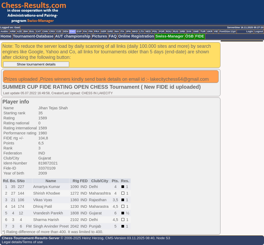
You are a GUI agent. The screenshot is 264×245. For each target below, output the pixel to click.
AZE (19, 31)
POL (154, 31)
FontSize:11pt (227, 31)
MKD (135, 31)
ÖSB (189, 36)
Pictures (99, 36)
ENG (72, 31)
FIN (90, 31)
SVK (189, 31)
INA (117, 31)
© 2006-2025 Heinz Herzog (81, 238)
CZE (59, 31)
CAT (38, 31)
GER (103, 31)
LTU (141, 31)
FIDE (199, 36)
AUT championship (72, 36)
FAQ (113, 36)
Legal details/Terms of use (22, 242)
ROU (168, 31)
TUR (202, 31)
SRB (182, 31)
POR (161, 31)
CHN (45, 31)
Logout (258, 31)
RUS (175, 31)
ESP (79, 31)
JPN (128, 31)
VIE (216, 31)
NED (148, 31)
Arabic (4, 31)
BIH (25, 31)
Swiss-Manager (169, 36)
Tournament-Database (33, 36)
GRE (110, 31)
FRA (96, 31)
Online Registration (136, 36)
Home (6, 36)
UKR (209, 31)
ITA (122, 31)
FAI (85, 31)
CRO (52, 31)
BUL (31, 31)
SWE (196, 31)
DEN (65, 31)
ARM (12, 31)
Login (249, 31)
